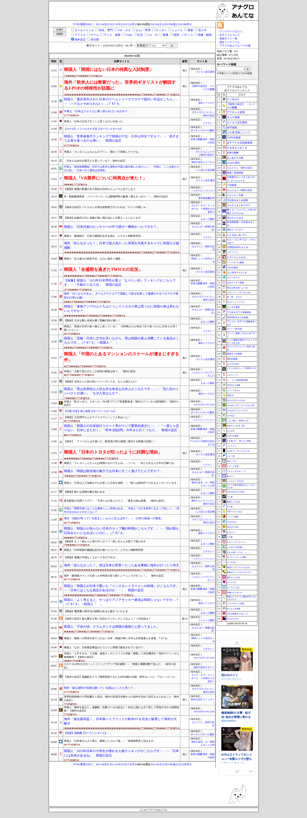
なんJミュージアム (236, 302)
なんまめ (231, 431)
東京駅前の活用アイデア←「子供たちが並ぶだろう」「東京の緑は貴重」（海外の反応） (115, 500)
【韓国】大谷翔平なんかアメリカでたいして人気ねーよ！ (97, 417)
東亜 (190, 30)
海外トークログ (206, 103)
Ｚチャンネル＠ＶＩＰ (236, 471)
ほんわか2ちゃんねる (236, 400)
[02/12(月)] (129, 24)
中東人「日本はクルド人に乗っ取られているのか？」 (97, 111)
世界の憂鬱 (233, 152)
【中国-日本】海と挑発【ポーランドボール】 (90, 411)
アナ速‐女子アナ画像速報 (239, 312)
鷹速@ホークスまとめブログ (239, 572)
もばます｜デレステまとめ (238, 451)
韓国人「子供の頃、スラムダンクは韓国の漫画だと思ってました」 (112, 626)
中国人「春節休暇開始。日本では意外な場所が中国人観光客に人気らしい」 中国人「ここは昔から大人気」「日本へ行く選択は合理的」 (121, 168)
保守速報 (232, 127)
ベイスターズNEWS (235, 481)
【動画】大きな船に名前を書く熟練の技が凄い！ (92, 320)
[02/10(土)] (157, 24)
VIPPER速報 (234, 137)
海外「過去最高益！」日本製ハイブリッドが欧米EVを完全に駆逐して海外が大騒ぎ (120, 721)
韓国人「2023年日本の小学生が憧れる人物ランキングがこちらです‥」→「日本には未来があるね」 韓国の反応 (121, 753)
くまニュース (232, 375)
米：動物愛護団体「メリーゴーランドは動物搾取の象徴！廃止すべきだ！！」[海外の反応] (116, 196)
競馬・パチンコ (183, 34)
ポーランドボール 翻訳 (203, 130)
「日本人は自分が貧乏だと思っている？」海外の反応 (94, 160)
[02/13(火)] (116, 24)
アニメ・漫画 (112, 34)
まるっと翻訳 (208, 219)
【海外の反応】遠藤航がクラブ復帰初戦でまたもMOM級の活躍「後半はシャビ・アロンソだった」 (121, 676)
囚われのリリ (229, 714)
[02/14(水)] (102, 24)
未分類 (95, 39)
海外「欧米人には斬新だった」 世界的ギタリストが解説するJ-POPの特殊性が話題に (120, 85)
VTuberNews (232, 522)
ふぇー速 (231, 456)
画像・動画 (205, 34)
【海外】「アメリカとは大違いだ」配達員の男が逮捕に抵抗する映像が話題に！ (110, 441)
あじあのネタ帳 (235, 157)
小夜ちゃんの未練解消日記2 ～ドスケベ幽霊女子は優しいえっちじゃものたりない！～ (236, 679)
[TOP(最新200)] (82, 24)
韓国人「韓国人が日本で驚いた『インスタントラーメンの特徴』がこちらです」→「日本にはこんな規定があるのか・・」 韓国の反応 (121, 588)
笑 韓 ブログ (234, 297)
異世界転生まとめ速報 (237, 317)
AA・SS (153, 34)
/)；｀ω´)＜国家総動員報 (237, 380)
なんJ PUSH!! (233, 364)
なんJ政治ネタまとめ (237, 272)
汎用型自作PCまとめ (237, 247)
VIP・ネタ (124, 30)
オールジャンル (84, 30)
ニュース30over (233, 390)
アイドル (80, 34)
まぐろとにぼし (233, 587)
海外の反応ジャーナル (203, 162)
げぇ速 (230, 497)
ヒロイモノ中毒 (235, 195)
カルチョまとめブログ (238, 205)
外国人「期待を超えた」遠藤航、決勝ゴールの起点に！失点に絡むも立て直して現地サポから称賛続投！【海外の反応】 (121, 709)
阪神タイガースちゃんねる (238, 567)
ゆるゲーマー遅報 (235, 282)
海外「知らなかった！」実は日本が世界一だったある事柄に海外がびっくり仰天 (121, 565)
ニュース (177, 30)
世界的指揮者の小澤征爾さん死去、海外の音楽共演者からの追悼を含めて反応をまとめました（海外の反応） (121, 698)
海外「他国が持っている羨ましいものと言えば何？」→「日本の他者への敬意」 (114, 518)
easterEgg (230, 416)
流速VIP (230, 395)
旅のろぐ (231, 476)
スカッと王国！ (233, 466)
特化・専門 (106, 30)
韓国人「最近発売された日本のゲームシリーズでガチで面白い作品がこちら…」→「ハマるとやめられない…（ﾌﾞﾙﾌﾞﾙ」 (121, 101)
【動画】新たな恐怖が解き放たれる (84, 491)
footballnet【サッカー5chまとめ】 (241, 405)
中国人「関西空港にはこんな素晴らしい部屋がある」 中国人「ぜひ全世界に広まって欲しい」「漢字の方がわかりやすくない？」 (121, 510)
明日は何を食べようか (237, 288)
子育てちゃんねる (234, 512)
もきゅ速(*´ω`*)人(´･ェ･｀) (238, 552)
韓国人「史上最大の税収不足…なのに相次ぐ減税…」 (94, 258)
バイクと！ (231, 446)
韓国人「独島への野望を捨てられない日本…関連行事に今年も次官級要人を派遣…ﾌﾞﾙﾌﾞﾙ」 (116, 638)
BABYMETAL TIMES (236, 492)
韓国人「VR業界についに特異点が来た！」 (105, 178)
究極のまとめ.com (234, 592)
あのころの (231, 461)
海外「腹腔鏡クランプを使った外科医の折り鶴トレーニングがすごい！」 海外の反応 (114, 575)
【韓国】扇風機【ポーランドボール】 (85, 733)
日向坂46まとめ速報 (237, 200)
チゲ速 (230, 507)
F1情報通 (231, 185)
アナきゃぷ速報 (236, 112)
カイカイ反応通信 (205, 72)
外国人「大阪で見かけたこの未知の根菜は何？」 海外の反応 (100, 371)
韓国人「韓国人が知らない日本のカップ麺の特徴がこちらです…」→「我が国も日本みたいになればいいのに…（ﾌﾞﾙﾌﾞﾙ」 (121, 531)
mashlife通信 (233, 162)
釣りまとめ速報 (233, 609)
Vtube (129, 34)
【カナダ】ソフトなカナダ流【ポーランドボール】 (93, 128)
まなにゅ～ (231, 532)
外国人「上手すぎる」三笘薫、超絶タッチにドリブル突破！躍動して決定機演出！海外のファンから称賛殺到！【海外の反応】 (121, 655)
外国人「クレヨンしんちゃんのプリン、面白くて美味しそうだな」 (102, 151)
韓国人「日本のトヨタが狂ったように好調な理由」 (113, 452)
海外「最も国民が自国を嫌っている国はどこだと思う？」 (100, 687)
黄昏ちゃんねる (233, 502)
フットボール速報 (235, 262)
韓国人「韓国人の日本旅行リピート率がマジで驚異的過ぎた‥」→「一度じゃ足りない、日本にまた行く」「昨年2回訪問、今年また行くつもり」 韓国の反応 (121, 428)
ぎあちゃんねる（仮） (236, 426)
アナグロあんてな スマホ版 (235, 45)
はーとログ (231, 582)
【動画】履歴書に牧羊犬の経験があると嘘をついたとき (96, 611)
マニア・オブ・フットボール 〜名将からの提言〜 (203, 208)
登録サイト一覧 (228, 38)
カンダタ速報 (233, 307)
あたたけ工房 (229, 680)
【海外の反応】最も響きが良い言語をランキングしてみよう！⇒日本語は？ (107, 618)
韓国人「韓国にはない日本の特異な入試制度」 (109, 69)
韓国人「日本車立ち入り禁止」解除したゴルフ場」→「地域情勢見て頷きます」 (110, 740)
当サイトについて (229, 34)
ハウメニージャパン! (204, 190)
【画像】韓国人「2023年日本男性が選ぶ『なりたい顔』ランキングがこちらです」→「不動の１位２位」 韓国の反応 (120, 283)
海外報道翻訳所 (206, 198)
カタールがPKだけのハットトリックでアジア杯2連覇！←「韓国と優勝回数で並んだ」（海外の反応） (120, 666)
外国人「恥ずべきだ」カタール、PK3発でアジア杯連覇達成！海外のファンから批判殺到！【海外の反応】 (121, 403)
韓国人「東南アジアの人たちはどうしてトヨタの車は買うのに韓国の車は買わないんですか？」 (121, 309)
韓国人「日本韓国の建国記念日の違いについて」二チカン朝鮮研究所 (103, 549)
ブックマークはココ (230, 31)
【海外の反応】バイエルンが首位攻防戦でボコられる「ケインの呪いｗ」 (106, 207)
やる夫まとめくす (237, 147)
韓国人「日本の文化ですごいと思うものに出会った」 (94, 121)
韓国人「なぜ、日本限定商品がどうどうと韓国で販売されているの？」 (105, 647)
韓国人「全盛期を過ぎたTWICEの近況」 (103, 269)
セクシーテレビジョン (236, 542)
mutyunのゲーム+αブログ (237, 410)
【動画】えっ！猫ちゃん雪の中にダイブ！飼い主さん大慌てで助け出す (105, 541)
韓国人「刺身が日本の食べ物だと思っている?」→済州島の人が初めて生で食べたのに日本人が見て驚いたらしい (121, 328)
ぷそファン (233, 252)
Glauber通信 (232, 267)
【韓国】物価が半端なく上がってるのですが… (91, 557)
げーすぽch (231, 562)
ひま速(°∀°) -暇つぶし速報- (239, 441)
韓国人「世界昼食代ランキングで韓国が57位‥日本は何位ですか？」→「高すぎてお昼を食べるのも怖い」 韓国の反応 (121, 138)
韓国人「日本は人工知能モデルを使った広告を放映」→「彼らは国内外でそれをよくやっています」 (121, 482)
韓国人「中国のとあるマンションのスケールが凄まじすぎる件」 (121, 357)
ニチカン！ (209, 123)
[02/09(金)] (171, 24)
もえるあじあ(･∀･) (236, 235)
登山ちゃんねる (235, 217)
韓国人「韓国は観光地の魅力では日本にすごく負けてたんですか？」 (113, 471)
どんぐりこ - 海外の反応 (239, 167)
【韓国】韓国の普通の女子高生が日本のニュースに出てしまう (100, 189)
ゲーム (95, 34)
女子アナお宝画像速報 (239, 142)
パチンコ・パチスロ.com (238, 292)
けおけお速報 (232, 436)
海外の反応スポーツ (204, 667)
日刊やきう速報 (233, 385)
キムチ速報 (233, 117)
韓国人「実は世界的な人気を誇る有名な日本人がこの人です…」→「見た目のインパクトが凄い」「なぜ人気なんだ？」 (121, 391)
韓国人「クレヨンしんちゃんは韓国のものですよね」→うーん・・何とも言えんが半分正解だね (119, 463)
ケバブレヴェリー (231, 718)
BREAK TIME (233, 527)
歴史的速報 (232, 359)
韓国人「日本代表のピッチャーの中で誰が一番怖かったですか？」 (112, 226)
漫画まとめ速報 (234, 354)
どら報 (230, 537)
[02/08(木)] (184, 24)
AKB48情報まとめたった (237, 614)
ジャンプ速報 (232, 517)
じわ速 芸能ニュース (239, 132)
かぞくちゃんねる (236, 257)
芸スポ (202, 30)
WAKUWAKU (228, 760)
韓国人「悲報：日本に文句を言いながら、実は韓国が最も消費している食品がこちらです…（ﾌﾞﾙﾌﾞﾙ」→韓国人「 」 (121, 340)
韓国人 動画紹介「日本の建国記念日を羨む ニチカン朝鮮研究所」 (103, 235)
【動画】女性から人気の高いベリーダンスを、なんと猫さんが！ (101, 381)
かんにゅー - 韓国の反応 (239, 190)
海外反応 (80, 39)
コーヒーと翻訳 (206, 620)
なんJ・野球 (143, 30)
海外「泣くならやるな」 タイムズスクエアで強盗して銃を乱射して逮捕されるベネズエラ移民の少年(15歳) (121, 295)
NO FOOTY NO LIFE (204, 404)
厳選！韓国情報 (235, 172)
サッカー (161, 30)
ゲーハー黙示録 (234, 329)
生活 (140, 34)
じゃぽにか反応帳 (205, 170)
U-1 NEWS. (233, 99)
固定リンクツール (229, 42)
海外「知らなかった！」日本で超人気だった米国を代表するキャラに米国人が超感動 (121, 245)
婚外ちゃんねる (233, 577)
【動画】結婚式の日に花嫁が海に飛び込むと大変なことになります (102, 217)
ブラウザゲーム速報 (235, 604)
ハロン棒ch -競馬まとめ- (238, 421)
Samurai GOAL (233, 619)
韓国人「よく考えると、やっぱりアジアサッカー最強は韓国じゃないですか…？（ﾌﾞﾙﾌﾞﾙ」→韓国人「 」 (121, 602)
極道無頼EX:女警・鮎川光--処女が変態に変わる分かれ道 (236, 756)
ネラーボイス (233, 277)
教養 (165, 34)
